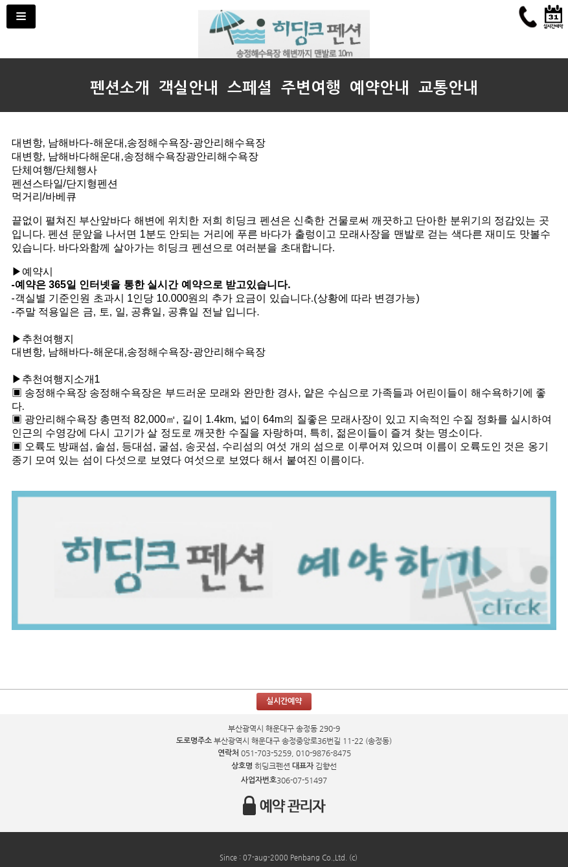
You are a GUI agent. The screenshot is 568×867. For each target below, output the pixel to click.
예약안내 (379, 88)
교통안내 (448, 88)
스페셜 (249, 88)
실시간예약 (284, 701)
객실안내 (188, 88)
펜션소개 (120, 88)
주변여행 (311, 88)
